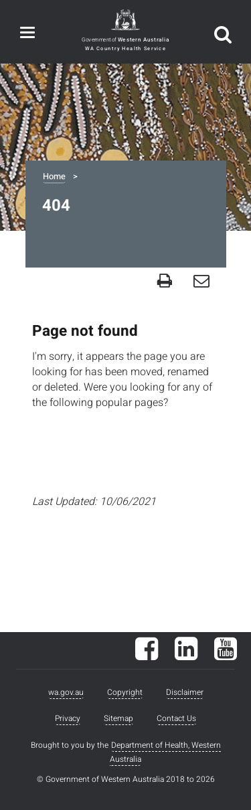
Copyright (125, 692)
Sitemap (118, 718)
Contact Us (176, 718)
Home (54, 177)
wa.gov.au (66, 692)
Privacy (67, 718)
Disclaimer (184, 692)
